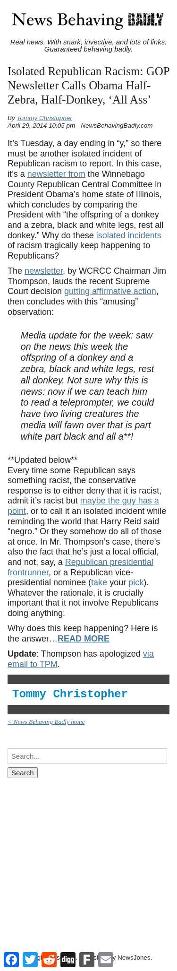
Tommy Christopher (44, 117)
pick (135, 582)
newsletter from (56, 174)
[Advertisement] (88, 856)
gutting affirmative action (110, 291)
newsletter (44, 271)
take (99, 582)
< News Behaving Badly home (46, 721)
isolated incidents (128, 235)
